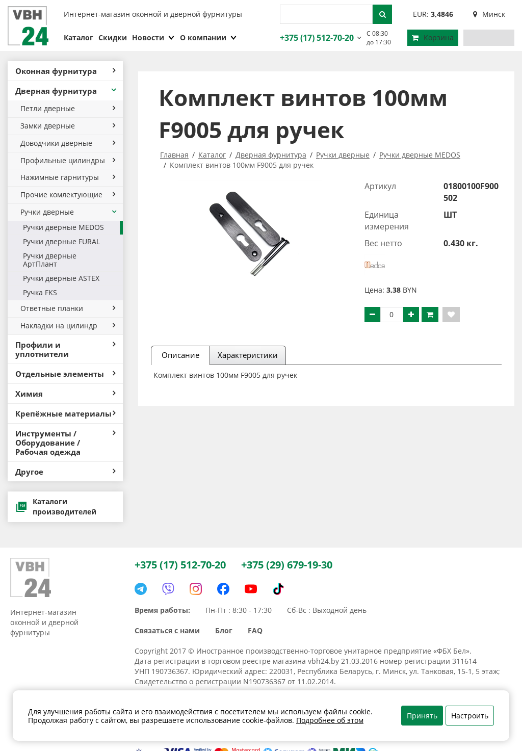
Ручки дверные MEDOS (63, 227)
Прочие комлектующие (67, 194)
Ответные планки (67, 308)
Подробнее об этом (329, 720)
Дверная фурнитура (66, 91)
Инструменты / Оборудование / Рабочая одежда (65, 442)
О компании (208, 37)
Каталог (78, 37)
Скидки (112, 37)
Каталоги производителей (55, 506)
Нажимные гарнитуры (67, 177)
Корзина (433, 37)
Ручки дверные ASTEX (61, 278)
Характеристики (248, 355)
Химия (65, 394)
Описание (180, 355)
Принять (422, 715)
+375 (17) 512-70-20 (315, 37)
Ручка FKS (40, 292)
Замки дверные (67, 126)
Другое (65, 472)
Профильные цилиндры (67, 160)
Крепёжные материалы (65, 413)
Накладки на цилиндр (67, 325)
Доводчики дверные (67, 143)
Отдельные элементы (65, 374)
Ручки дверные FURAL (61, 241)
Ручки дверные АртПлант (49, 260)
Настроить (469, 715)
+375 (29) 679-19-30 (286, 565)
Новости (153, 37)
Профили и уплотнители (65, 349)
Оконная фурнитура (65, 71)
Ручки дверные (69, 212)
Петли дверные (67, 108)
